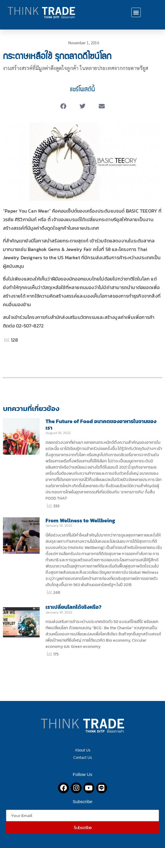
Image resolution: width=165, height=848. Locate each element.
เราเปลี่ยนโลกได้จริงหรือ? (73, 607)
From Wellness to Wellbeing (80, 520)
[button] (136, 12)
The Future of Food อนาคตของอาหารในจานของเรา (101, 424)
